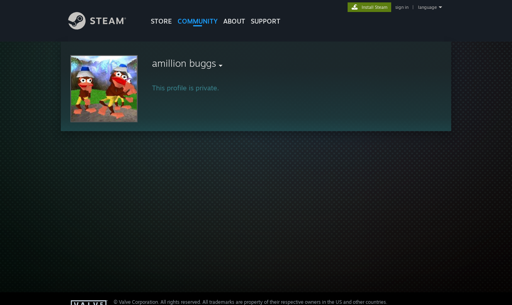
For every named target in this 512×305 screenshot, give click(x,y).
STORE (161, 21)
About (234, 21)
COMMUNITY (198, 21)
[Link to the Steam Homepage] (103, 27)
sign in (401, 7)
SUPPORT (265, 21)
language (427, 7)
